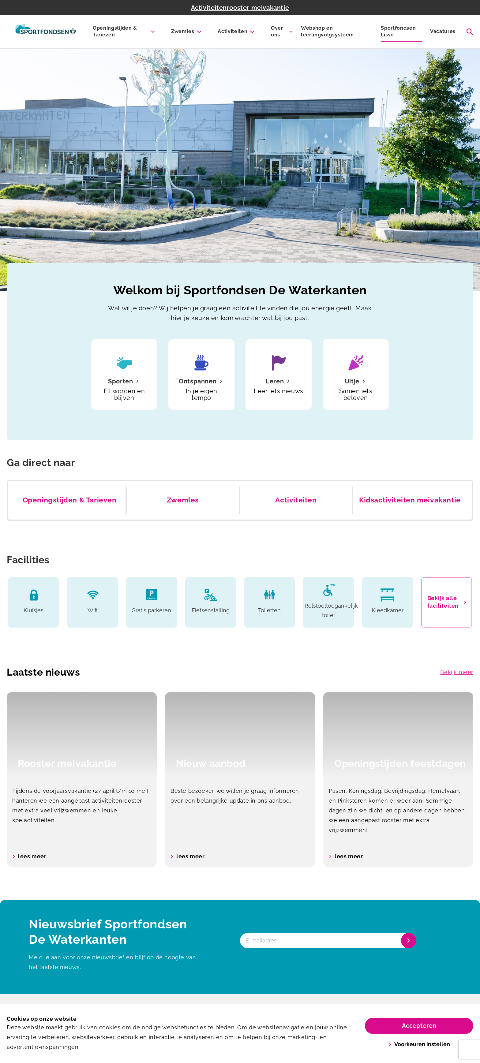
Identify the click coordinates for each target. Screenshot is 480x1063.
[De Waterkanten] (45, 31)
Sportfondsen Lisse (398, 31)
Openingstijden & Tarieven (115, 31)
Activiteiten (232, 31)
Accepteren (419, 1025)
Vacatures (443, 31)
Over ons (277, 31)
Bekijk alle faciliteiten (446, 602)
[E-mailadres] (327, 940)
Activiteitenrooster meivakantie (240, 7)
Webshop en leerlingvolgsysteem (327, 31)
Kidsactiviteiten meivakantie (410, 500)
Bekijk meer (456, 672)
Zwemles (182, 31)
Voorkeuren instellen (419, 1044)
